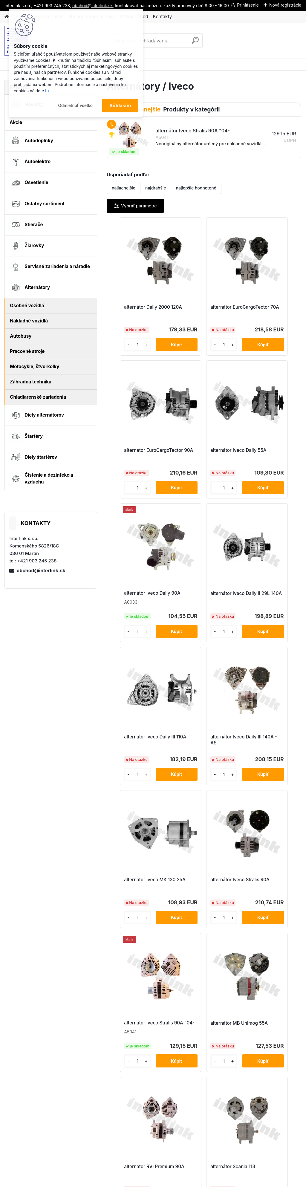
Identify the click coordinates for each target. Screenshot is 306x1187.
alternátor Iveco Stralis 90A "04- (202, 750)
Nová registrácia (285, 4)
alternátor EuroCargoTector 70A (201, 310)
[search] (195, 42)
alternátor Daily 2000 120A (136, 310)
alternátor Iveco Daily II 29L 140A (268, 457)
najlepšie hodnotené (196, 187)
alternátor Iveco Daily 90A (201, 453)
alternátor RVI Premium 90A (170, 904)
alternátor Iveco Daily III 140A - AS (203, 607)
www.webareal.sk (175, 1181)
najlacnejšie (123, 187)
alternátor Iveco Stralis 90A (137, 754)
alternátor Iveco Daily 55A (136, 457)
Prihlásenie (248, 4)
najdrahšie (155, 187)
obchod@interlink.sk (40, 570)
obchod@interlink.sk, (93, 5)
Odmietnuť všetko (75, 105)
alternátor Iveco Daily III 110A (138, 607)
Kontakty (162, 16)
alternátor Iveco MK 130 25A (268, 607)
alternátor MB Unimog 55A (266, 754)
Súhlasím (120, 105)
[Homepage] (6, 17)
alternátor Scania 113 (232, 901)
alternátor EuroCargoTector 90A (266, 310)
